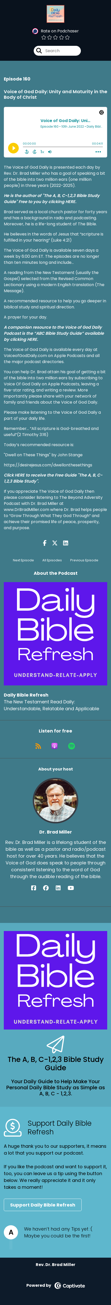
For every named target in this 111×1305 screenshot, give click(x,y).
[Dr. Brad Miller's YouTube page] (74, 888)
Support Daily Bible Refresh (42, 1205)
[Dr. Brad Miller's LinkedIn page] (61, 888)
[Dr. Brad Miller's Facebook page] (36, 888)
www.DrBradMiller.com (27, 509)
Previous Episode (84, 560)
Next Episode (23, 560)
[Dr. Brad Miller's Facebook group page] (49, 888)
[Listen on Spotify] (71, 746)
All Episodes (52, 560)
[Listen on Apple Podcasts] (54, 746)
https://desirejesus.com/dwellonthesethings (48, 465)
